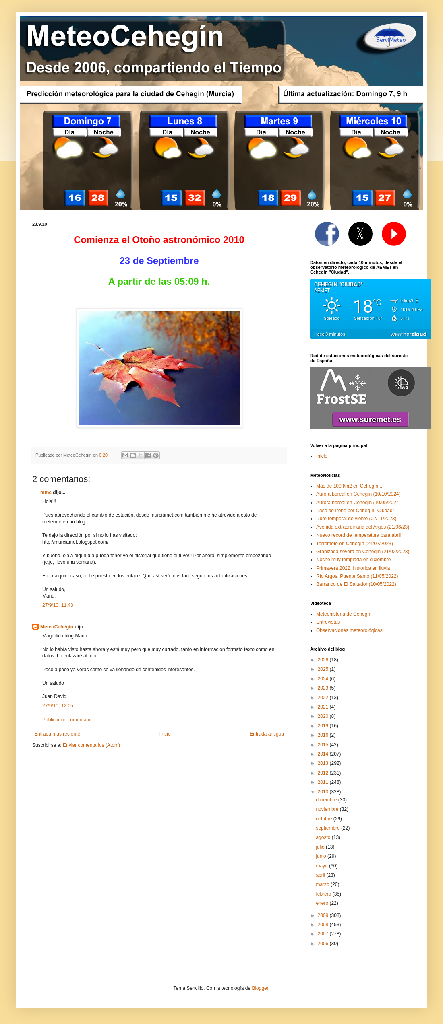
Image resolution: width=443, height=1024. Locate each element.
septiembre (328, 828)
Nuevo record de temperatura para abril (358, 535)
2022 (324, 698)
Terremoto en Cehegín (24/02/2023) (354, 543)
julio (321, 847)
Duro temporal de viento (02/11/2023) (356, 518)
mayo (322, 866)
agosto (323, 837)
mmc (46, 492)
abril (321, 875)
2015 (324, 745)
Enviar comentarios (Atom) (91, 745)
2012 (324, 773)
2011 (324, 782)
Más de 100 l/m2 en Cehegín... (349, 486)
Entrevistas (328, 622)
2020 (324, 716)
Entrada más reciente (57, 734)
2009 (324, 915)
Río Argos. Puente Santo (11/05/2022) (357, 576)
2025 (324, 669)
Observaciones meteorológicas (349, 630)
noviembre (327, 809)
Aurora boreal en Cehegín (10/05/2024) (358, 502)
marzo (323, 884)
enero (322, 903)
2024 (324, 679)
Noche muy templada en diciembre (353, 559)
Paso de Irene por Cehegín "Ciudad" (355, 510)
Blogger (260, 988)
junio (321, 856)
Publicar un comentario (67, 720)
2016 (324, 735)
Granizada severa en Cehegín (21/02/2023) (363, 551)
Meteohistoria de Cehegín (343, 614)
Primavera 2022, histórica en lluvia (353, 568)
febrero (324, 894)
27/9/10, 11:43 (57, 605)
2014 (324, 754)
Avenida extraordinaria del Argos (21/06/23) (362, 527)
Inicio (165, 734)
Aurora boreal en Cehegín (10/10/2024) (358, 494)
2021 (324, 707)
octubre (324, 819)
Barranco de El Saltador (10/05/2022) (356, 584)
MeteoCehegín (56, 627)
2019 (324, 726)
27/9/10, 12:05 (57, 706)
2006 (324, 943)
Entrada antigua (267, 734)
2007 (324, 934)
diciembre (327, 800)
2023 (324, 688)
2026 (324, 660)
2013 (324, 763)
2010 (324, 792)
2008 (324, 924)
